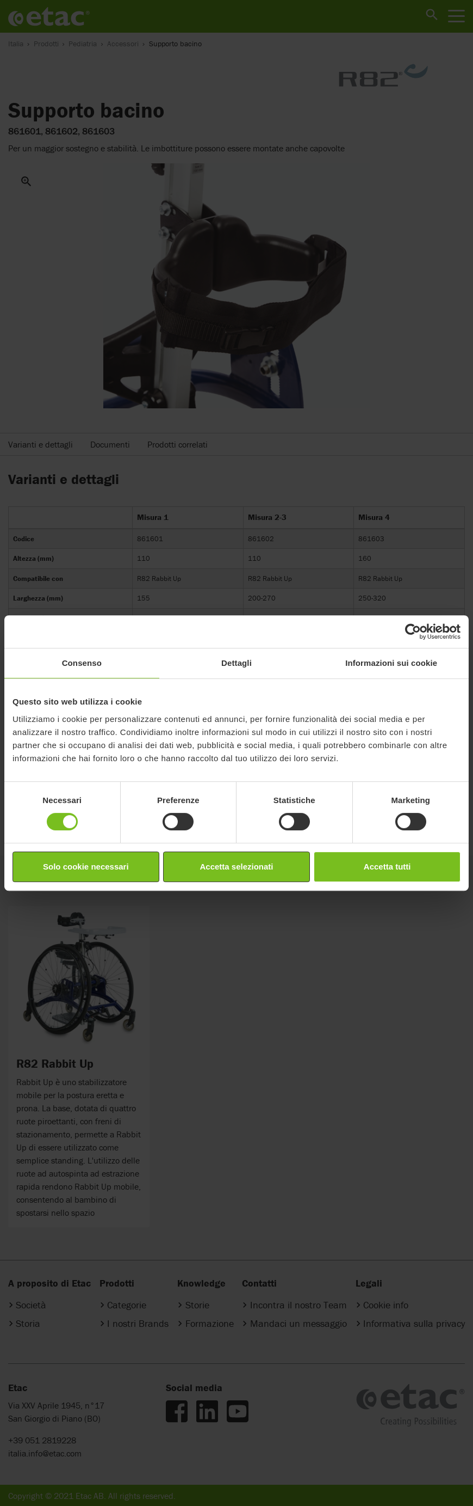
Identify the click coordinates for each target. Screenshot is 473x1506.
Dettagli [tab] (236, 663)
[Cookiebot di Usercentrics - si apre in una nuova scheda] (412, 631)
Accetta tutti (387, 866)
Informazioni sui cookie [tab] (391, 663)
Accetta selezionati (236, 866)
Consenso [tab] (82, 663)
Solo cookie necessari (86, 866)
